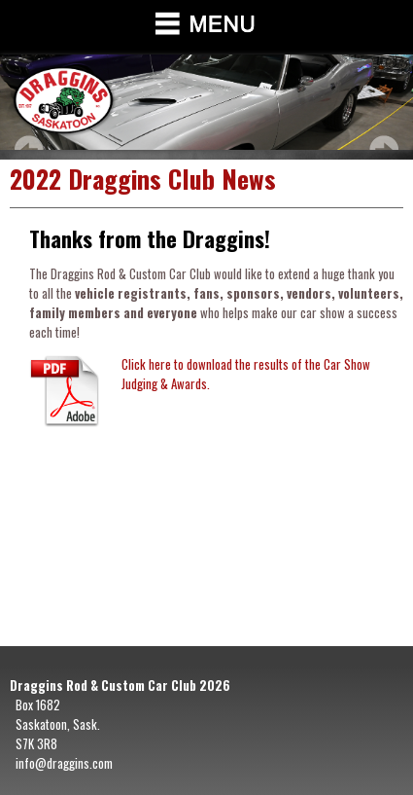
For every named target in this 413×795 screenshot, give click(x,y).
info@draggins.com (64, 763)
